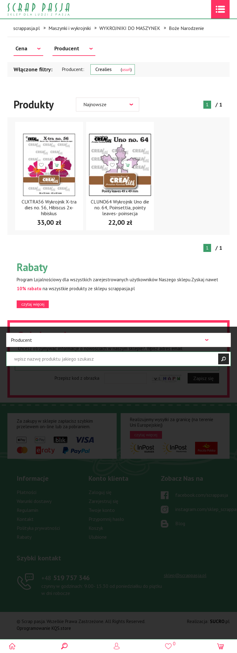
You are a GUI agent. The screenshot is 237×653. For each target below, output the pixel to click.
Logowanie (119, 646)
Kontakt (25, 519)
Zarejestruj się (103, 501)
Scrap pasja (51, 9)
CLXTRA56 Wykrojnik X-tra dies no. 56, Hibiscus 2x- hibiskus (49, 207)
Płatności (26, 492)
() (170, 643)
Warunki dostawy (34, 501)
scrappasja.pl (26, 28)
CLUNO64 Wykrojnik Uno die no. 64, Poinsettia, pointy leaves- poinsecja (120, 207)
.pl (220, 621)
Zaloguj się (100, 492)
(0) (223, 646)
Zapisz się (203, 378)
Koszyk (96, 528)
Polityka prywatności (38, 528)
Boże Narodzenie (186, 28)
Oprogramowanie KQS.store (44, 628)
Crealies (113, 69)
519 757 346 (65, 577)
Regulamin (27, 510)
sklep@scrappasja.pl (185, 575)
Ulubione (98, 537)
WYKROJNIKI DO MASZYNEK (129, 28)
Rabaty (24, 537)
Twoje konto (102, 510)
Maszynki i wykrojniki (69, 28)
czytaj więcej (32, 304)
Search (66, 646)
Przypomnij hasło (106, 519)
